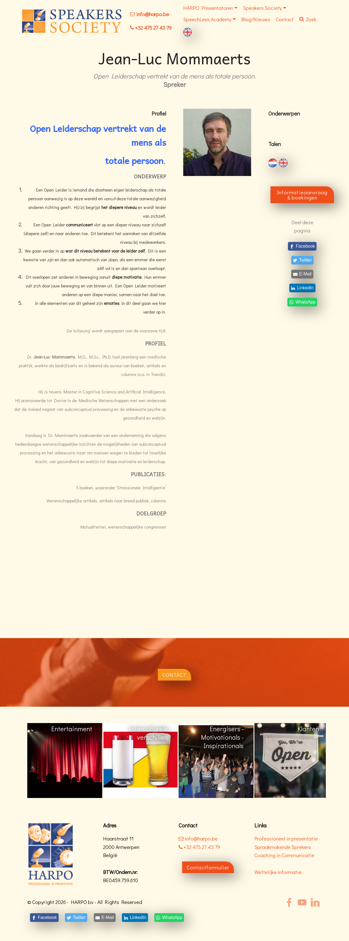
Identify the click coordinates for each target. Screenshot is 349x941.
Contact (285, 19)
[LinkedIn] (302, 288)
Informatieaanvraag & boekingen (302, 195)
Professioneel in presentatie (286, 838)
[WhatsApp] (302, 302)
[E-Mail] (302, 274)
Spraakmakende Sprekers (282, 846)
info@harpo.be (152, 14)
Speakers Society (262, 7)
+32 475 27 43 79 (153, 27)
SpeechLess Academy (207, 19)
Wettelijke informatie (278, 872)
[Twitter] (302, 260)
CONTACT (174, 674)
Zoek (307, 19)
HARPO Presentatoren (208, 7)
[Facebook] (302, 246)
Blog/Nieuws (255, 19)
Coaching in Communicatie (284, 855)
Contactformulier (208, 867)
